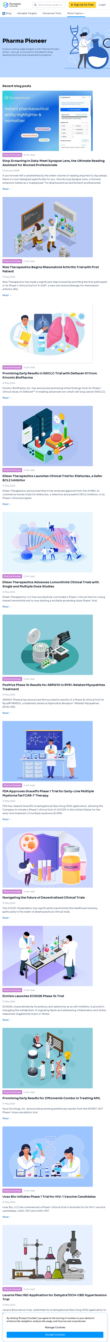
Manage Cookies (55, 1327)
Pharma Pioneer (12, 155)
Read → (7, 188)
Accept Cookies (55, 1334)
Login (102, 4)
